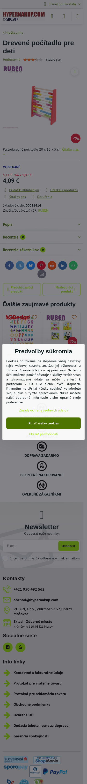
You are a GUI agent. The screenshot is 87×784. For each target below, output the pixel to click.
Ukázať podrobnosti (43, 434)
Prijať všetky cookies (44, 423)
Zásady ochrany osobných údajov (43, 410)
